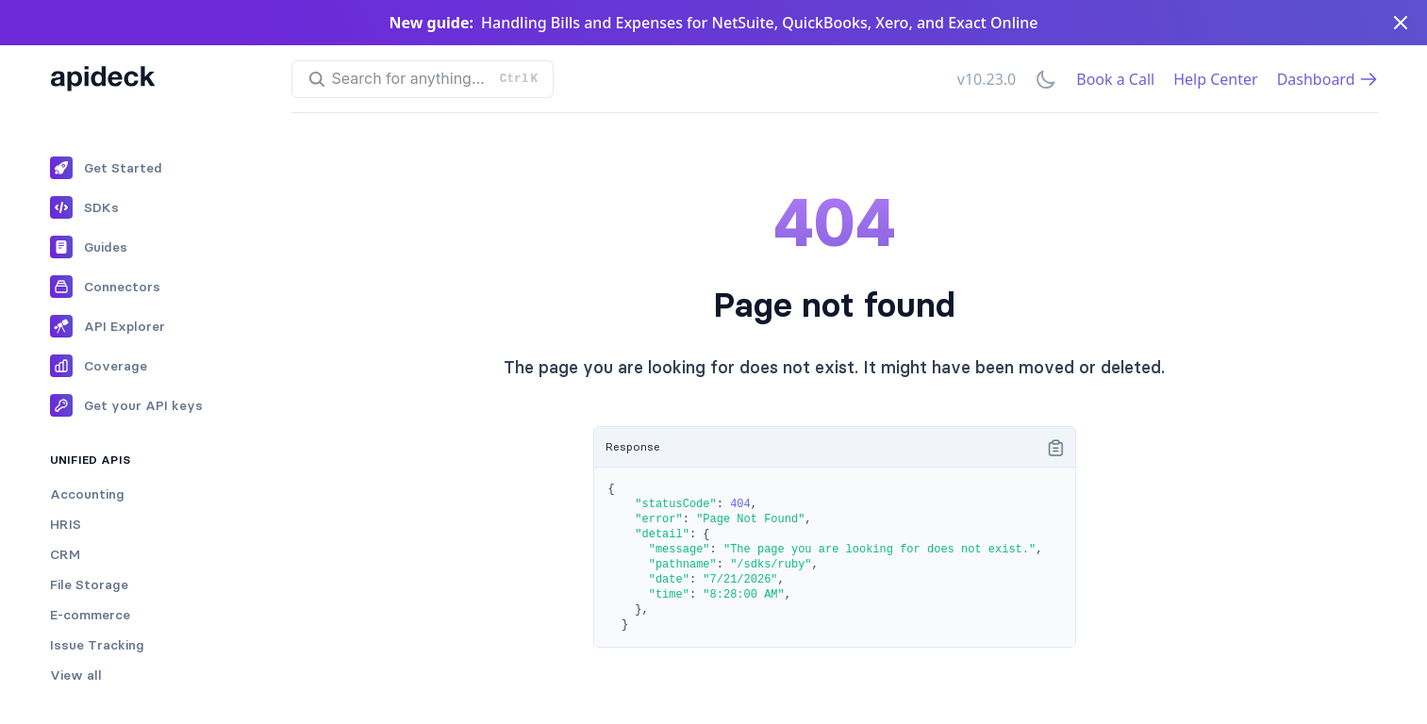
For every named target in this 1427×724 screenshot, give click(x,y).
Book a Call (1115, 79)
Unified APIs (90, 459)
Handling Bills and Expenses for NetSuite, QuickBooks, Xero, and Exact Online (759, 22)
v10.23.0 (986, 79)
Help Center (1215, 79)
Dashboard (1327, 79)
